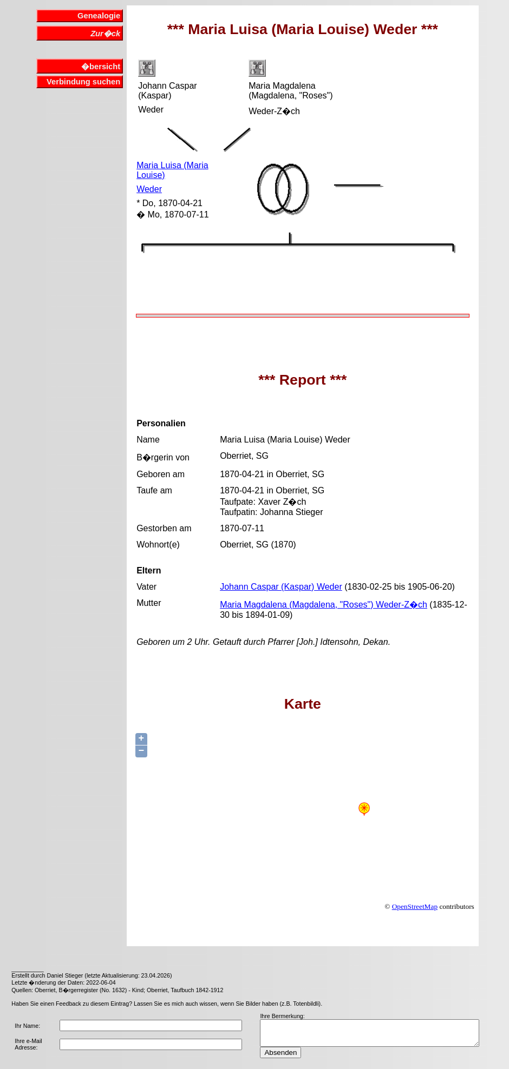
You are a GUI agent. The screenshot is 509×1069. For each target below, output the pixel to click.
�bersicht (100, 66)
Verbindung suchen (83, 81)
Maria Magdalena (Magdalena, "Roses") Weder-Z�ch (323, 604)
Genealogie (98, 15)
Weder (149, 189)
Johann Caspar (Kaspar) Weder (281, 586)
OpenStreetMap (415, 906)
